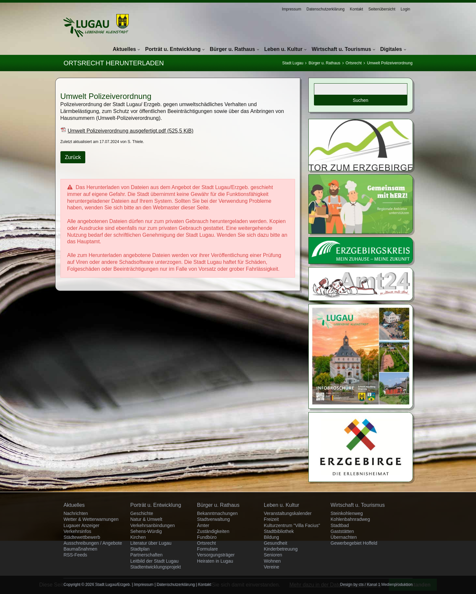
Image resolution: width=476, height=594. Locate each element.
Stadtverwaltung (213, 519)
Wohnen (272, 561)
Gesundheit (275, 543)
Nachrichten (75, 513)
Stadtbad (340, 525)
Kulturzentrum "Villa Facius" (292, 525)
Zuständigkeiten (213, 531)
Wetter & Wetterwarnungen (90, 519)
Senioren (273, 554)
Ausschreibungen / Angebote (92, 543)
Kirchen (138, 537)
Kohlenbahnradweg (350, 519)
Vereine (271, 567)
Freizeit (271, 519)
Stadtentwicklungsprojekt (155, 567)
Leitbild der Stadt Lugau (154, 561)
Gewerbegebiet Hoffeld (354, 543)
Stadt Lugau (293, 63)
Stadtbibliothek (279, 531)
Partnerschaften (146, 554)
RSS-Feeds (75, 554)
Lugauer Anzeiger (81, 525)
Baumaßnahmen (80, 549)
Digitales (391, 49)
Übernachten (344, 537)
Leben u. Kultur (283, 49)
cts (361, 584)
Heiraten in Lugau (215, 561)
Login (405, 9)
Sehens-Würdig (146, 531)
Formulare (207, 549)
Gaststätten (342, 531)
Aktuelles (124, 49)
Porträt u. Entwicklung (173, 49)
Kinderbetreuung (281, 549)
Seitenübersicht (381, 9)
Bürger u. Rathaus (232, 49)
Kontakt (356, 9)
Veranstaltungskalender (287, 513)
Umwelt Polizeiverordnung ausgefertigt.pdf (130, 131)
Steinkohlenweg (347, 513)
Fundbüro (207, 537)
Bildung (271, 537)
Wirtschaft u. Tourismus (341, 49)
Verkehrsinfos (77, 531)
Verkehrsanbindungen (152, 525)
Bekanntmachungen (217, 513)
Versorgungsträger (216, 554)
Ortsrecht (354, 63)
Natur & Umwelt (146, 519)
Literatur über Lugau (151, 543)
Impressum (291, 9)
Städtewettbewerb (81, 537)
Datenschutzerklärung (325, 9)
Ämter (203, 525)
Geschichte (141, 513)
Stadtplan (140, 549)
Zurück (73, 157)
